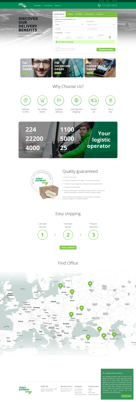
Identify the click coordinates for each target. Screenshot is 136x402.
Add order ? (38, 5)
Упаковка (59, 32)
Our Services (78, 391)
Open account (89, 14)
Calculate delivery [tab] (59, 14)
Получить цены (106, 50)
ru (116, 1)
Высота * (91, 37)
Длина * (69, 37)
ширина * (80, 37)
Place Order (91, 392)
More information (115, 392)
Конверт (68, 32)
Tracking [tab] (70, 14)
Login (89, 391)
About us (58, 5)
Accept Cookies (126, 396)
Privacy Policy (78, 392)
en (113, 1)
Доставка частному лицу (66, 42)
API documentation (93, 394)
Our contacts (78, 389)
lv (114, 1)
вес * (57, 37)
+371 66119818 (109, 5)
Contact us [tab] (100, 14)
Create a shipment (68, 247)
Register (90, 389)
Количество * (101, 35)
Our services (48, 5)
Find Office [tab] (79, 14)
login (107, 1)
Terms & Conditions (80, 394)
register (101, 1)
